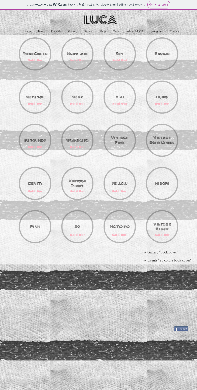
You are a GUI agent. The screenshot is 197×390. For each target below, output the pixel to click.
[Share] (181, 328)
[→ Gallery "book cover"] (160, 252)
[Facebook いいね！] (180, 322)
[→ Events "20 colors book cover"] (167, 260)
